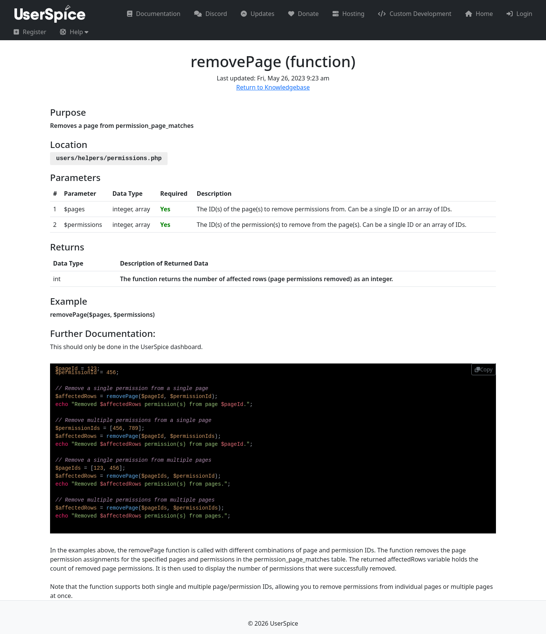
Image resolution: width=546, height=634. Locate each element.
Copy (484, 369)
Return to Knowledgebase (273, 87)
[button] (74, 31)
